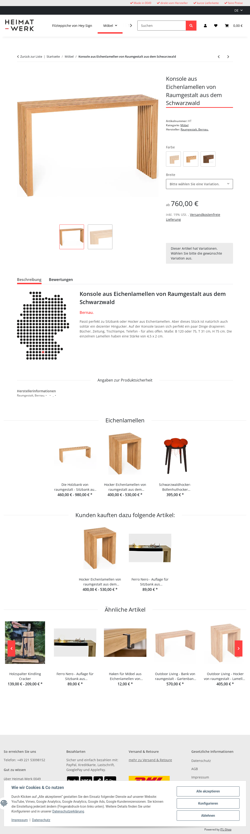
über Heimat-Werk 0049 (22, 779)
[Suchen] (161, 26)
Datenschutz (41, 820)
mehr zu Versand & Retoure (150, 760)
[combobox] (199, 184)
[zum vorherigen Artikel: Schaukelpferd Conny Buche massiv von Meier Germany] (218, 57)
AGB (194, 769)
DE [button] (236, 10)
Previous (11, 648)
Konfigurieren (208, 803)
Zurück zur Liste (31, 56)
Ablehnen (208, 815)
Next (239, 648)
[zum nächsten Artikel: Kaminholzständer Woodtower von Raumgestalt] (228, 57)
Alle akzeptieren (208, 791)
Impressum (19, 820)
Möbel (184, 125)
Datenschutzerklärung (68, 811)
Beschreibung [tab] (29, 279)
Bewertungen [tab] (61, 279)
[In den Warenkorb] (20, 72)
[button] (205, 26)
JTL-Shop (225, 829)
